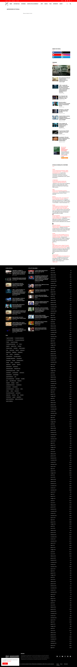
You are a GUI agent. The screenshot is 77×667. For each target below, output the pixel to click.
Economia (23, 3)
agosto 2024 (61, 313)
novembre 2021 (61, 383)
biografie (8, 382)
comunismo (8, 386)
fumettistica (8, 397)
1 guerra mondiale (9, 338)
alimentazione (9, 366)
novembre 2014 (61, 562)
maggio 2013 (61, 600)
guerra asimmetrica (10, 399)
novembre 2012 (61, 613)
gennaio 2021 (61, 404)
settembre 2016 (61, 515)
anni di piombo (15, 372)
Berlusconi (22, 350)
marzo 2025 (61, 298)
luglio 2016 (61, 519)
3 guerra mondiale (14, 342)
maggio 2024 (61, 319)
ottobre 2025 (61, 283)
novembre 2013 (61, 588)
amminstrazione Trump (10, 370)
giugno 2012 (61, 624)
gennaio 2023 (61, 353)
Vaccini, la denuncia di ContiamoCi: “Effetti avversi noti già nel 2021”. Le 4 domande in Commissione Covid (60, 171)
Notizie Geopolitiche (56, 215)
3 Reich (7, 342)
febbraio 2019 (61, 453)
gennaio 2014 (61, 583)
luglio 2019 (61, 443)
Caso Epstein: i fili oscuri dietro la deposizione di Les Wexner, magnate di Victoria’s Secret (64, 139)
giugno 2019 (61, 445)
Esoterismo (8, 360)
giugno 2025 (61, 292)
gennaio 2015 (61, 558)
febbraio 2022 (61, 377)
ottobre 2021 (61, 385)
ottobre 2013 (61, 590)
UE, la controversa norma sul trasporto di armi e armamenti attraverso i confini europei (64, 79)
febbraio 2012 (61, 632)
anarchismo (8, 372)
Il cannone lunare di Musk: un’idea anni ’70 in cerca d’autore (64, 132)
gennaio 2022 (61, 379)
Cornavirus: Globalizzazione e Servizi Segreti (64, 149)
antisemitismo (9, 374)
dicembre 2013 (61, 585)
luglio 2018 (61, 468)
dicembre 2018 (61, 458)
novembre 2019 (61, 434)
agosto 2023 (61, 338)
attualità (22, 378)
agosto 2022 (61, 364)
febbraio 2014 (61, 581)
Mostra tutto (55, 261)
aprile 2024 (61, 321)
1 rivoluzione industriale (19, 338)
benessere (19, 380)
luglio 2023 (61, 341)
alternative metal (9, 368)
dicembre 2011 (61, 637)
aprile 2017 (61, 500)
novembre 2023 (61, 332)
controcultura (15, 386)
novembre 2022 (61, 358)
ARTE (42, 3)
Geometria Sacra (20, 360)
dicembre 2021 (61, 381)
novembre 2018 (61, 460)
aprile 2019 (61, 449)
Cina (7, 354)
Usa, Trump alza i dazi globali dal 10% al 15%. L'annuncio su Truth (63, 97)
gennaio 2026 (61, 277)
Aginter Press (13, 346)
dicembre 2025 (61, 279)
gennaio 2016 (61, 532)
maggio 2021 (61, 396)
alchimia (13, 364)
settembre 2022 (61, 362)
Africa (20, 344)
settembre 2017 (61, 490)
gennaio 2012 (61, 634)
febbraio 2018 (61, 479)
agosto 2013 (61, 594)
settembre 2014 (61, 566)
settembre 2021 (61, 387)
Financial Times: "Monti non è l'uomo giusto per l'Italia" (42, 285)
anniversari (22, 372)
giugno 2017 (61, 496)
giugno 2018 (61, 470)
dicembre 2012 (61, 611)
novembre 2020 (61, 409)
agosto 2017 (61, 492)
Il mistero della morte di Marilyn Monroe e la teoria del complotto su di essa (41, 296)
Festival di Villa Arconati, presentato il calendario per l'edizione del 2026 (19, 279)
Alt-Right (19, 346)
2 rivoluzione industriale (19, 340)
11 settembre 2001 (9, 340)
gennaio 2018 (61, 481)
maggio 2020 (61, 422)
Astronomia (12, 350)
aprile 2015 (61, 551)
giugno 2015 (61, 547)
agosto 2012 (61, 620)
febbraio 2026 (61, 275)
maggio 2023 (61, 345)
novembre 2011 (61, 639)
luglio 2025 (61, 289)
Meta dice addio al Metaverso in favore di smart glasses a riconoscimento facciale (64, 104)
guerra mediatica (9, 401)
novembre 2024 (61, 307)
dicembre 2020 (61, 407)
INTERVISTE (55, 3)
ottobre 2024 (61, 309)
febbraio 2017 (61, 505)
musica (46, 3)
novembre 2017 (61, 485)
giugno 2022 (61, 368)
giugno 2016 (61, 522)
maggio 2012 (61, 626)
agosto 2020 (61, 415)
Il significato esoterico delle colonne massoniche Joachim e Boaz (42, 290)
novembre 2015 (61, 537)
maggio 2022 (61, 370)
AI (17, 344)
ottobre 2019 (61, 436)
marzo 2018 (61, 477)
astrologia (17, 378)
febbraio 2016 (61, 530)
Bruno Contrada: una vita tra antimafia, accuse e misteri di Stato (19, 318)
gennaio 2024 (61, 328)
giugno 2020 (61, 419)
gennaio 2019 (61, 456)
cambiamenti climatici (10, 384)
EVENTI (61, 3)
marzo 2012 (61, 630)
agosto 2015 (61, 543)
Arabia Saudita (22, 348)
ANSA (53, 189)
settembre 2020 (61, 413)
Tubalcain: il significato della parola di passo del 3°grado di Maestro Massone (42, 302)
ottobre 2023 (61, 334)
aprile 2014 (61, 577)
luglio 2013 (61, 596)
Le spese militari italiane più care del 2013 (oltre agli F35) (41, 271)
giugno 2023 (61, 343)
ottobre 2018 (61, 462)
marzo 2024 (61, 323)
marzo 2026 (61, 272)
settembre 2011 (61, 643)
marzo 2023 (61, 349)
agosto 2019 (61, 441)
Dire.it (53, 244)
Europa (13, 360)
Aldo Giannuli (63, 147)
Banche (17, 350)
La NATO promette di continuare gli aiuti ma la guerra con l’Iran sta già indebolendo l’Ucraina (19, 312)
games (14, 397)
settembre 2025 (61, 285)
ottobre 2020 (61, 411)
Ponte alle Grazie (64, 155)
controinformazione (10, 388)
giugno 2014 (61, 573)
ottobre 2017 (61, 488)
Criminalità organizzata (10, 358)
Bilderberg (14, 352)
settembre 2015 (61, 541)
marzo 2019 (61, 451)
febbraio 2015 (61, 556)
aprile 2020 (61, 424)
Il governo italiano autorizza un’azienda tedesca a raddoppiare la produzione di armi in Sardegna (64, 118)
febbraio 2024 (61, 326)
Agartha (7, 346)
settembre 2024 (61, 311)
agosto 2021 (61, 390)
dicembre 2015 (61, 534)
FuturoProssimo (55, 254)
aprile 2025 (61, 296)
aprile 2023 (61, 347)
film (18, 395)
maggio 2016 (61, 524)
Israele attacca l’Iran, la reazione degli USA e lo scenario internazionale (41, 322)
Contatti (17, 0)
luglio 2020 (61, 417)
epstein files (17, 3)
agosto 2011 (61, 645)
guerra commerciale (19, 399)
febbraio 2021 (61, 402)
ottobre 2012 (61, 615)
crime (21, 388)
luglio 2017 (61, 494)
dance (12, 390)
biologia (12, 382)
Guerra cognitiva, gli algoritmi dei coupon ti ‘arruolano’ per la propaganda (63, 125)
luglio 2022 (61, 366)
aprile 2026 (61, 270)
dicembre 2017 (61, 483)
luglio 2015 (61, 545)
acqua (12, 362)
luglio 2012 (61, 622)
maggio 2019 (61, 447)
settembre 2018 (61, 464)
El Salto (53, 233)
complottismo (18, 384)
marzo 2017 (61, 502)
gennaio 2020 (61, 430)
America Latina (9, 348)
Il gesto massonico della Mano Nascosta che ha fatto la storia (41, 328)
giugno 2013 (61, 598)
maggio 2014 (61, 575)
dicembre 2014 (61, 560)
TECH (50, 3)
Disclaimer (13, 0)
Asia (7, 350)
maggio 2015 (61, 549)
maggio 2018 (61, 473)
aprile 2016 (61, 526)
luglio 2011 (61, 647)
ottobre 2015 (61, 539)
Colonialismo (16, 354)
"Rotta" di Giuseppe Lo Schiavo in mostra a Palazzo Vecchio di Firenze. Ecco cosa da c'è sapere (18, 299)
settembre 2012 (61, 617)
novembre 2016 (61, 511)
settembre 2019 (61, 439)
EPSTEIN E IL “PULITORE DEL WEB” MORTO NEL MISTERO (64, 111)
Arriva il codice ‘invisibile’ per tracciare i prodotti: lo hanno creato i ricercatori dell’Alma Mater (19, 330)
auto (7, 380)
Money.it (54, 196)
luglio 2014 (61, 571)
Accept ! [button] (5, 663)
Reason (53, 205)
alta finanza (15, 366)
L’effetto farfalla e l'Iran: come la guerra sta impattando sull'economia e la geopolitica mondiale (19, 323)
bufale (17, 382)
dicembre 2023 (61, 330)
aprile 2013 (61, 603)
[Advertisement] (61, 27)
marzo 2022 (61, 375)
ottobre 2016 (61, 513)
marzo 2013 (61, 605)
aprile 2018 (61, 475)
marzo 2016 (61, 528)
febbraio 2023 (61, 351)
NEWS (11, 3)
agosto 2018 (61, 466)
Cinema (11, 354)
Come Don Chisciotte (56, 225)
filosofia (21, 395)
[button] (67, 3)
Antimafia (15, 348)
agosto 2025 (61, 287)
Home (7, 0)
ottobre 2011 (61, 641)
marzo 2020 (61, 426)
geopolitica (19, 397)
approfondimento (9, 376)
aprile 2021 (61, 398)
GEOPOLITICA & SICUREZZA (32, 3)
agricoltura (8, 364)
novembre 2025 (61, 281)
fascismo (13, 395)
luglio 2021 (61, 392)
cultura (7, 390)
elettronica (8, 395)
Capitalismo (20, 352)
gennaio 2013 (61, 609)
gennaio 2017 (61, 507)
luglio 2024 (61, 315)
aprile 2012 (61, 628)
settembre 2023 (61, 336)
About (10, 0)
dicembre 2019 (61, 432)
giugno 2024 (61, 317)
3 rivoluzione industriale (10, 344)
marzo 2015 (61, 554)
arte (15, 376)
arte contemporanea (10, 378)
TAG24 (53, 169)
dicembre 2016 (61, 509)
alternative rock (17, 368)
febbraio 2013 (61, 607)
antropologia (15, 374)
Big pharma (8, 352)
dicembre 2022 (61, 355)
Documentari (19, 358)
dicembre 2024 (61, 304)
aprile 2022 (61, 373)
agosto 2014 (61, 568)
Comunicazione (9, 356)
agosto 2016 (61, 517)
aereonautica (17, 362)
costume (17, 388)
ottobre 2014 (61, 564)
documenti (17, 390)
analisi (18, 370)
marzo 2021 (61, 400)
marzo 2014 (61, 579)
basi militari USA (13, 380)
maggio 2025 (61, 294)
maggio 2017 (61, 498)
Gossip (7, 362)
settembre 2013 (61, 592)
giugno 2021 (61, 394)
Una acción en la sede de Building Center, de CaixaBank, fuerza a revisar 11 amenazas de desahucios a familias (60, 236)
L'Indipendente (55, 180)
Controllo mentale (17, 356)
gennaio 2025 (61, 302)
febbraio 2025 (61, 300)
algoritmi (18, 364)
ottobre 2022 (61, 360)
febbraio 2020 (61, 428)
